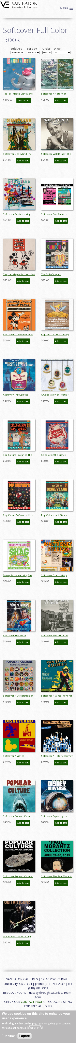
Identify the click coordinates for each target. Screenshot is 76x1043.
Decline (9, 1036)
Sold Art (16, 48)
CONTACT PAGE (32, 1002)
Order (46, 48)
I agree (24, 1036)
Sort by (32, 48)
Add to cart (23, 100)
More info (35, 1027)
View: (57, 49)
